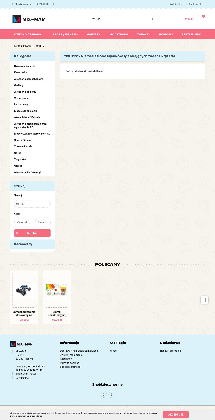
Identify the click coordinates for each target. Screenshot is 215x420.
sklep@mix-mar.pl (21, 4)
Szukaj (32, 233)
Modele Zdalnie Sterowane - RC (33, 133)
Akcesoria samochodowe (28, 79)
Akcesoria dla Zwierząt (27, 172)
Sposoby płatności (70, 366)
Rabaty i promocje (170, 350)
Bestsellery (191, 35)
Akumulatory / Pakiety (33, 117)
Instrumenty (33, 104)
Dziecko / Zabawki (29, 35)
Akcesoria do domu (25, 91)
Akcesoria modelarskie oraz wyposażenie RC (33, 125)
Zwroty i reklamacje (71, 354)
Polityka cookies (69, 362)
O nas (113, 350)
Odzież (33, 165)
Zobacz (143, 35)
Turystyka (33, 159)
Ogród (17, 153)
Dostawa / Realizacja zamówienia (79, 350)
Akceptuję (175, 414)
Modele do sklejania (33, 110)
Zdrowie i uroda (33, 146)
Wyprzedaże (21, 98)
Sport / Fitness (65, 35)
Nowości (166, 35)
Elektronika (20, 72)
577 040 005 (42, 4)
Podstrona (119, 35)
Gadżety (94, 35)
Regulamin (66, 358)
